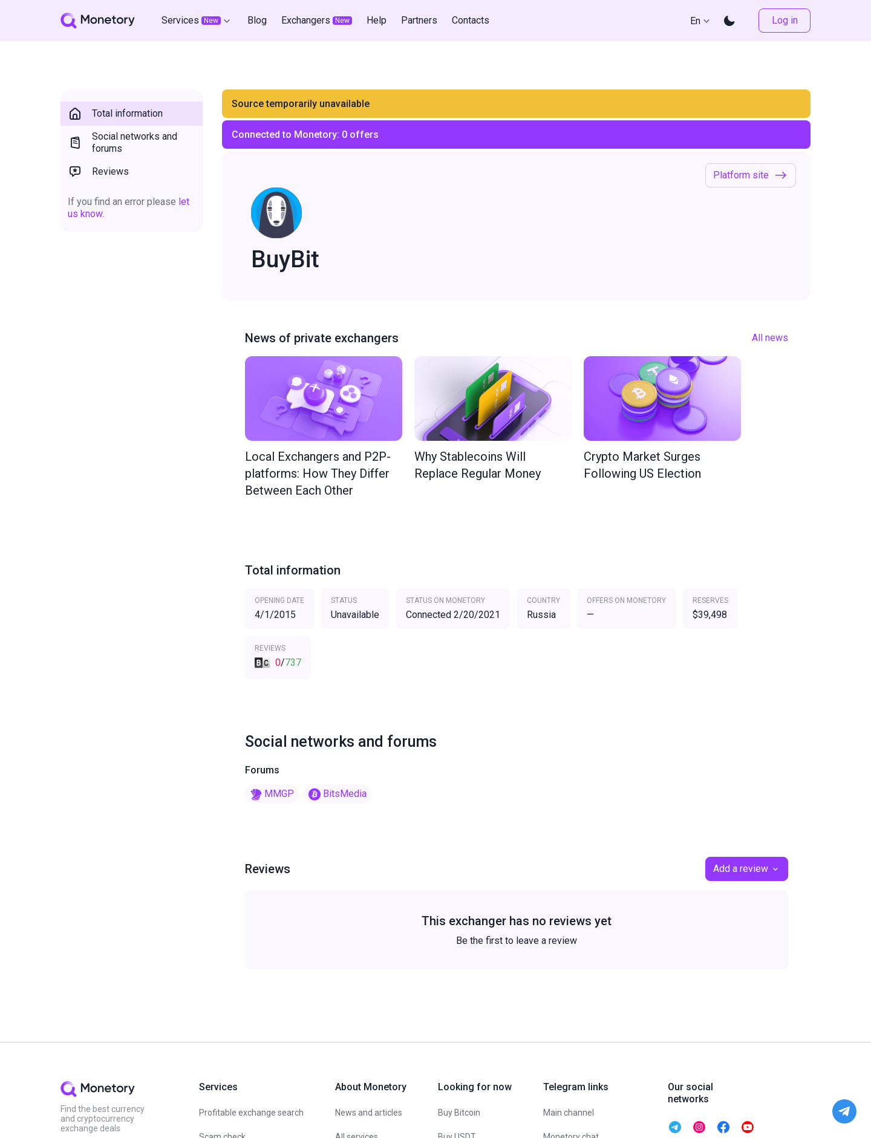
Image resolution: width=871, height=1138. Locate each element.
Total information (115, 113)
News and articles (368, 1112)
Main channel (568, 1112)
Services (197, 21)
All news (770, 337)
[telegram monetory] (675, 1127)
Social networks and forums (122, 142)
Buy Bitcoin (459, 1112)
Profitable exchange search (251, 1112)
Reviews (98, 171)
